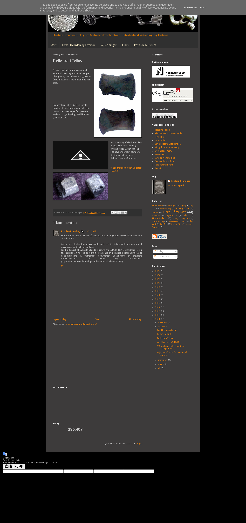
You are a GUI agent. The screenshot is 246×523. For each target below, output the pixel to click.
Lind (186, 215)
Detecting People (162, 130)
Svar (63, 266)
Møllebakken (173, 221)
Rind (184, 221)
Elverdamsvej (165, 209)
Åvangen (156, 227)
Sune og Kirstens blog (165, 158)
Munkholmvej (158, 221)
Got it (203, 8)
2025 (158, 271)
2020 (158, 283)
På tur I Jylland (164, 334)
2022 (158, 279)
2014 (158, 307)
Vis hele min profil (176, 185)
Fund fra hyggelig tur (167, 330)
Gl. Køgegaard (182, 208)
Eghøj (183, 206)
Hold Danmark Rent (164, 165)
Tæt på (158, 168)
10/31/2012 (90, 231)
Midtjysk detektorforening (167, 147)
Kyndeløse (171, 215)
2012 (158, 315)
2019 (158, 287)
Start (54, 45)
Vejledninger (109, 45)
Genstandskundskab (164, 161)
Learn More (190, 8)
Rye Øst (163, 224)
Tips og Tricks (176, 224)
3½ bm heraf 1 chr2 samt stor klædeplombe (171, 347)
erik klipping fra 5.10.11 (168, 342)
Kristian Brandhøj (70, 231)
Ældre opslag (135, 319)
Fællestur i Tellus (165, 338)
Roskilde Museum (145, 45)
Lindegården (158, 218)
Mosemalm (160, 154)
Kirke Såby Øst (174, 212)
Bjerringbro (171, 206)
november (163, 322)
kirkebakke (156, 215)
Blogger (139, 443)
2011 (158, 319)
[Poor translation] (19, 466)
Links (125, 45)
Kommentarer (162, 256)
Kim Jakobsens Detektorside (168, 144)
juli (159, 368)
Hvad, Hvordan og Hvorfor (78, 45)
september (163, 360)
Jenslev (155, 213)
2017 (158, 295)
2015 (158, 303)
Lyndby (175, 219)
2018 (158, 291)
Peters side (160, 140)
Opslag (158, 251)
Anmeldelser (157, 206)
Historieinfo (160, 137)
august (161, 364)
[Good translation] (8, 466)
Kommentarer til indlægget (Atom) (81, 324)
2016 (158, 299)
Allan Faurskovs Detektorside (168, 133)
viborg (188, 224)
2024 (158, 275)
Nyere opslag (60, 319)
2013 (158, 311)
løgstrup (186, 219)
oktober (162, 327)
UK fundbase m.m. (163, 151)
